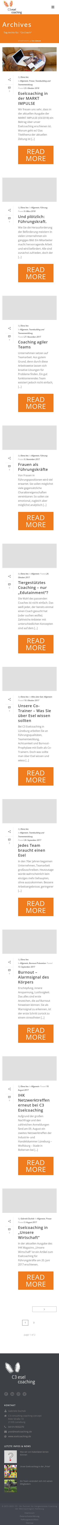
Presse (31, 81)
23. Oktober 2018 (31, 88)
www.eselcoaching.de (19, 1436)
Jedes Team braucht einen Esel (31, 850)
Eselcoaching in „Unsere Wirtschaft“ (33, 1232)
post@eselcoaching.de (20, 1431)
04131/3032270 (16, 1426)
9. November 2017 (32, 459)
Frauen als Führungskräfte (33, 467)
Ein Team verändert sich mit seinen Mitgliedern (36, 1482)
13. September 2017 (26, 966)
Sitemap (29, 1523)
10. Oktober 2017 (31, 700)
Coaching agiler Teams (33, 344)
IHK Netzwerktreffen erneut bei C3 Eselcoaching (34, 1103)
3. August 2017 (30, 1222)
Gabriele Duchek (27, 1218)
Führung (43, 207)
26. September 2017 (32, 840)
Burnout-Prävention (37, 963)
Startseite (23, 41)
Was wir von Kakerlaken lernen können (34, 1453)
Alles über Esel (37, 696)
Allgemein (24, 81)
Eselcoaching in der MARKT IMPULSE (33, 98)
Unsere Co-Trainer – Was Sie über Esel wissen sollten (34, 713)
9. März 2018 (29, 211)
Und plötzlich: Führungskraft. (32, 219)
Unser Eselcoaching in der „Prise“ (35, 1466)
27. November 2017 (32, 336)
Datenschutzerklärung (29, 1516)
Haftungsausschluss (29, 1519)
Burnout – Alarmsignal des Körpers (33, 977)
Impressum (29, 1513)
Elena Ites (24, 77)
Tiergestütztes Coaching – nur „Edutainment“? (33, 587)
